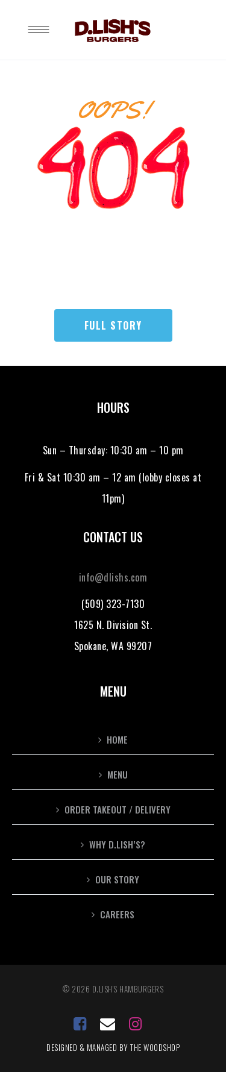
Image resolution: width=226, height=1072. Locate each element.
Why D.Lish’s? (117, 844)
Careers (117, 914)
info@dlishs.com (113, 577)
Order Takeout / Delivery (117, 809)
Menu (117, 774)
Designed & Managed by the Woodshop (113, 1047)
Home (117, 739)
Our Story (117, 879)
